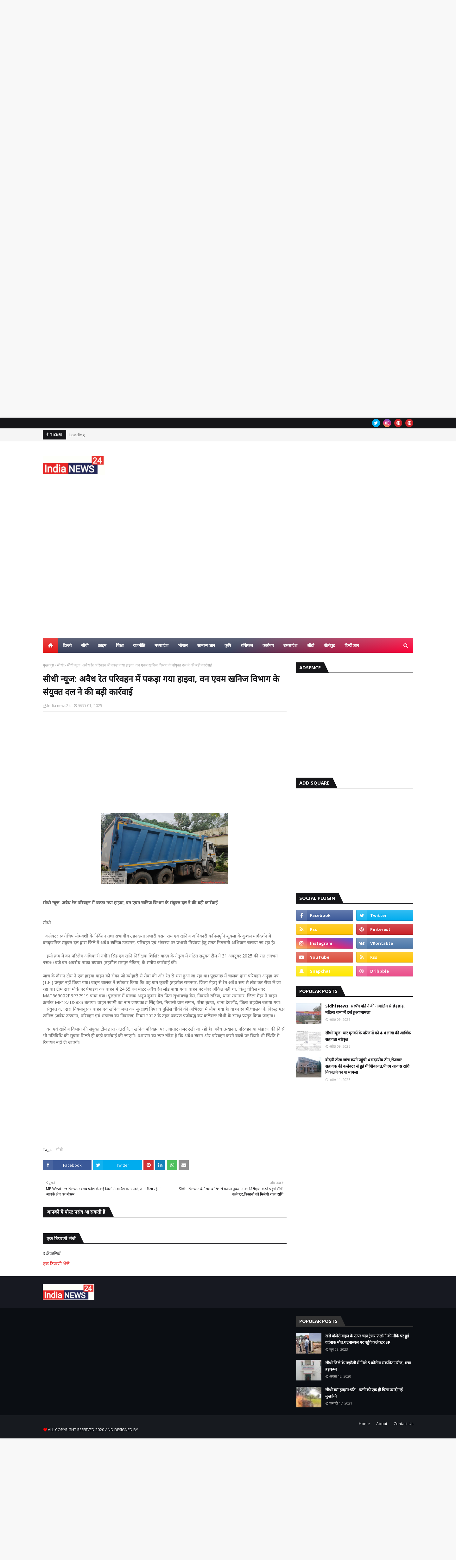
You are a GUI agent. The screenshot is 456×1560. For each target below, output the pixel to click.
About (381, 1423)
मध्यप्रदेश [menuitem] (161, 645)
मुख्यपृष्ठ (48, 665)
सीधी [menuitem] (84, 645)
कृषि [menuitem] (228, 645)
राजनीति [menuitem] (139, 645)
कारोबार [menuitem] (268, 645)
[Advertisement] (190, 114)
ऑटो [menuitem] (310, 645)
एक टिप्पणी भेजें (56, 1263)
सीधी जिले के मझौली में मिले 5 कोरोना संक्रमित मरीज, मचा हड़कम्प (368, 1366)
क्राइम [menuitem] (102, 645)
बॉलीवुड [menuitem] (329, 645)
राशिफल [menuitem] (247, 645)
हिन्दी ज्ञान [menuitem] (352, 645)
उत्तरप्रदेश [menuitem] (290, 645)
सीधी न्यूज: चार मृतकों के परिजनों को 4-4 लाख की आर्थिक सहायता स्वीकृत (368, 1036)
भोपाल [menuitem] (183, 645)
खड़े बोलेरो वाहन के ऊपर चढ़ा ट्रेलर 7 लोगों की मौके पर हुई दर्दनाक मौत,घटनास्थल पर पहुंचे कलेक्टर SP (367, 1339)
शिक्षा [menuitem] (120, 645)
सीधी (60, 665)
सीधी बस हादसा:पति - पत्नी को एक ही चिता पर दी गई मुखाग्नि (363, 1393)
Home (364, 1423)
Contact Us (403, 1423)
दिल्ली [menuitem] (67, 645)
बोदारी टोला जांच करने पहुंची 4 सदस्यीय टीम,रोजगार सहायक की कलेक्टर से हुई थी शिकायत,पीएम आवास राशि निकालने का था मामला (367, 1066)
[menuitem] (50, 645)
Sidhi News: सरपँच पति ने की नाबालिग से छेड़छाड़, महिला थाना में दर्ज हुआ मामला (365, 1009)
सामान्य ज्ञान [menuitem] (206, 645)
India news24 (59, 705)
